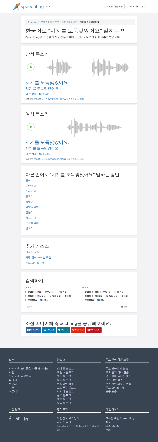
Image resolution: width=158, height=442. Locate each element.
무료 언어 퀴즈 (114, 379)
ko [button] (48, 6)
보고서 (13, 383)
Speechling (33, 22)
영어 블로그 (64, 376)
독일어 (29, 201)
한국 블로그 (64, 395)
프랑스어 (30, 185)
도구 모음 (111, 391)
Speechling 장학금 (20, 376)
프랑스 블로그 (65, 372)
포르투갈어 (32, 223)
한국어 (29, 228)
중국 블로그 (64, 402)
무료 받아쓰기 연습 (116, 368)
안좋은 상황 (32, 252)
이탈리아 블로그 (66, 383)
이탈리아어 (32, 206)
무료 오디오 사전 (136, 6)
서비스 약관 (64, 422)
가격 (11, 387)
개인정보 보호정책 (68, 418)
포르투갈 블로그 (66, 387)
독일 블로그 (64, 379)
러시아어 (30, 217)
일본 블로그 (64, 399)
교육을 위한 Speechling (119, 418)
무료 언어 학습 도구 (114, 6)
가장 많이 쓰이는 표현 (38, 257)
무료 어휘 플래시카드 (118, 376)
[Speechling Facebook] (12, 419)
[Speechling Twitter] (20, 419)
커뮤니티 (14, 391)
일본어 (29, 212)
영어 (28, 180)
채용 (108, 422)
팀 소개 (13, 379)
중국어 (29, 196)
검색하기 (125, 306)
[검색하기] (68, 306)
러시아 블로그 (65, 391)
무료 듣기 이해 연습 (117, 372)
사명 (11, 372)
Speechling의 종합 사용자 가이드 (29, 368)
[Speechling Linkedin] (28, 419)
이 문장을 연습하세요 (38, 93)
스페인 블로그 (65, 368)
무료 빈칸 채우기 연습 (118, 383)
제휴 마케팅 (112, 425)
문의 (108, 429)
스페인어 (30, 191)
